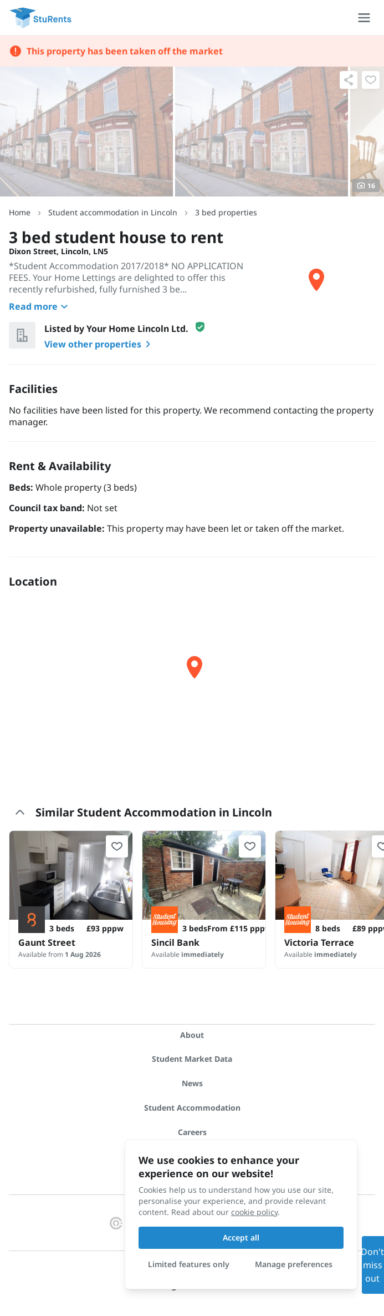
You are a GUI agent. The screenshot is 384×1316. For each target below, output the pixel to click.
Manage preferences (293, 1264)
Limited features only (188, 1264)
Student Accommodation (192, 1107)
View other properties (99, 344)
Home (19, 212)
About (192, 1035)
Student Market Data (192, 1058)
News (192, 1083)
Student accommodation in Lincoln (112, 212)
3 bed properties (226, 212)
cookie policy (254, 1212)
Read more (40, 306)
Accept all (241, 1237)
